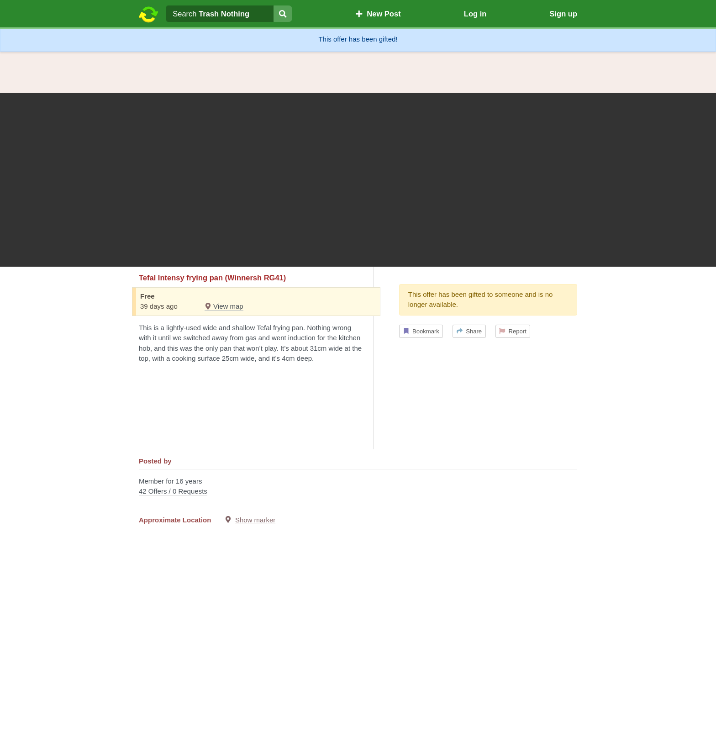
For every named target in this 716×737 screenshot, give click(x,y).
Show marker (255, 520)
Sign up (563, 14)
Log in (475, 14)
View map (224, 306)
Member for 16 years (358, 487)
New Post (378, 14)
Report (512, 331)
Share (469, 331)
